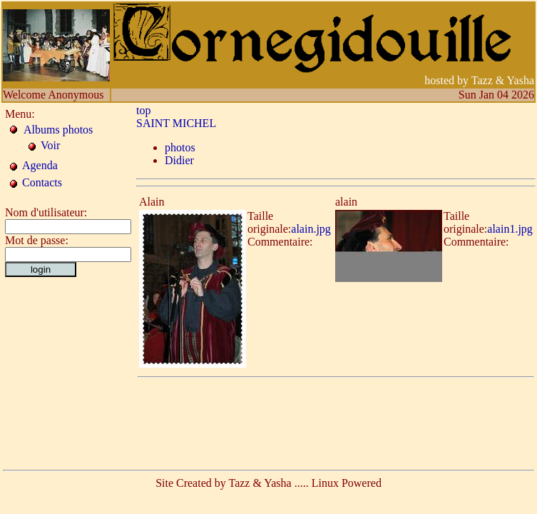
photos (180, 147)
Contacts (42, 182)
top (143, 110)
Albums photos (58, 130)
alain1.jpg (510, 229)
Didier (179, 160)
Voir (50, 145)
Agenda (40, 165)
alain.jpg (311, 229)
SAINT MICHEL (176, 123)
